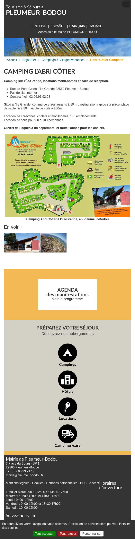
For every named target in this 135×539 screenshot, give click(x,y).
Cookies (37, 483)
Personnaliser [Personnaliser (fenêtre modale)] (92, 533)
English (39, 26)
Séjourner (29, 60)
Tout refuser (68, 533)
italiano (95, 26)
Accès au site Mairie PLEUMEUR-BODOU (67, 32)
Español (58, 26)
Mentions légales (17, 483)
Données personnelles (61, 483)
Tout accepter (44, 533)
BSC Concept (89, 483)
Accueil (12, 60)
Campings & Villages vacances (62, 60)
